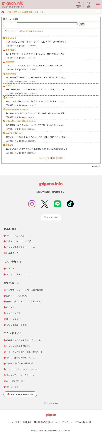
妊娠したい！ (11, 38)
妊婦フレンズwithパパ (16, 295)
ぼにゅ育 (10, 307)
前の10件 (42, 158)
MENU (98, 12)
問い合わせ (67, 422)
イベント (10, 268)
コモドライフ (12, 318)
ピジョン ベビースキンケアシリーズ (22, 369)
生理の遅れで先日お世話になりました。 (21, 121)
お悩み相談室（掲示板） (17, 324)
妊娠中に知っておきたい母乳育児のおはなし (26, 301)
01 (48, 158)
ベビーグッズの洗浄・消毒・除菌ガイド (24, 351)
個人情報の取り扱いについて (47, 422)
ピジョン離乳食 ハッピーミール (20, 357)
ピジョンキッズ (13, 386)
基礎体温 (9, 145)
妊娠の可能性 (11, 73)
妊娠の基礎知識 (26, 12)
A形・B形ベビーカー (15, 380)
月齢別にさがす (79, 5)
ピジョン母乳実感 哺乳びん (18, 346)
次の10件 (60, 158)
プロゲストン (11, 50)
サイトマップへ (51, 403)
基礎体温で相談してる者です (17, 109)
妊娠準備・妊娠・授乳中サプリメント (23, 340)
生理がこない (11, 85)
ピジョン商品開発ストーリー (19, 247)
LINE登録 (88, 5)
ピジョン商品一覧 (14, 235)
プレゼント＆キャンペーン (18, 274)
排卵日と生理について (14, 133)
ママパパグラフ (13, 313)
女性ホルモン (38, 31)
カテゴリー (11, 31)
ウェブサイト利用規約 (21, 422)
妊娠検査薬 (10, 61)
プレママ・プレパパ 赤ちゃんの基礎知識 (24, 289)
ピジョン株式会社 (83, 422)
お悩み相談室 (12, 12)
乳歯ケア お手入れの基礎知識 (19, 363)
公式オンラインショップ (17, 241)
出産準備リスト (13, 253)
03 (54, 158)
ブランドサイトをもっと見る (21, 394)
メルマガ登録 (51, 217)
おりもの (9, 97)
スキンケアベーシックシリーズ (20, 375)
